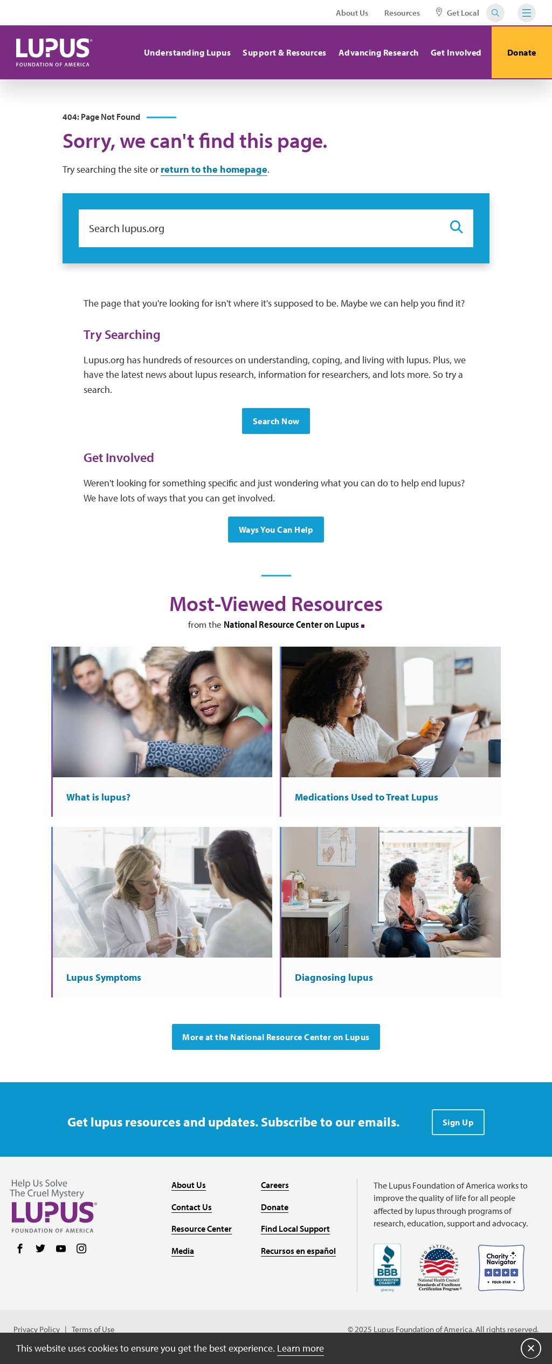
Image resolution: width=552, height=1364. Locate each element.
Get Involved (454, 52)
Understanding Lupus (186, 52)
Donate (521, 52)
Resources (402, 13)
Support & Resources (284, 52)
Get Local (457, 13)
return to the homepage (214, 170)
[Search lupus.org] (259, 229)
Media (182, 1253)
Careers (275, 1188)
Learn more (300, 1347)
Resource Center (201, 1231)
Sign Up (458, 1125)
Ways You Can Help (276, 530)
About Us (352, 13)
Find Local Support (295, 1231)
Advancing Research (377, 52)
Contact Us (191, 1209)
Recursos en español (298, 1253)
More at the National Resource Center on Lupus (276, 1040)
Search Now (276, 422)
